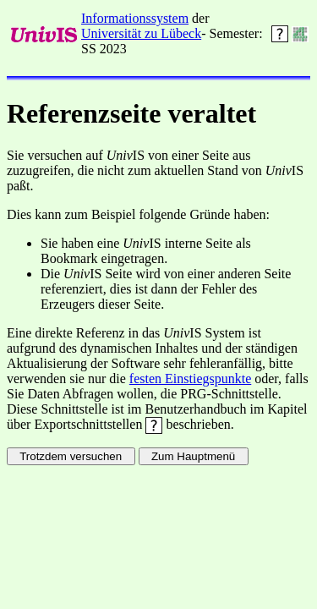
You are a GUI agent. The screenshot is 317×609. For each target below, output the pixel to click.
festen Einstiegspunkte (190, 378)
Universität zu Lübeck (141, 33)
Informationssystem (135, 18)
